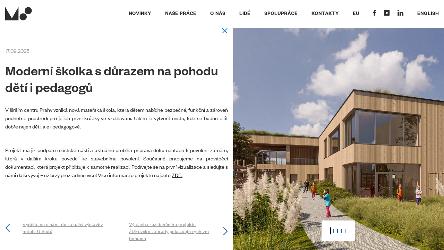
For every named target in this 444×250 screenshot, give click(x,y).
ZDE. (177, 174)
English (428, 12)
